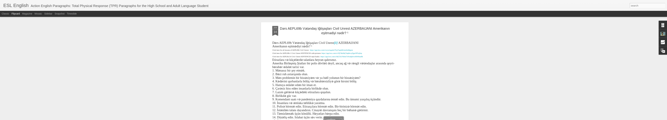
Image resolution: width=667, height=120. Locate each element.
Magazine (27, 13)
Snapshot (60, 13)
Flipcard (16, 13)
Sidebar (48, 13)
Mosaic (38, 13)
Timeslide (72, 13)
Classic (5, 13)
